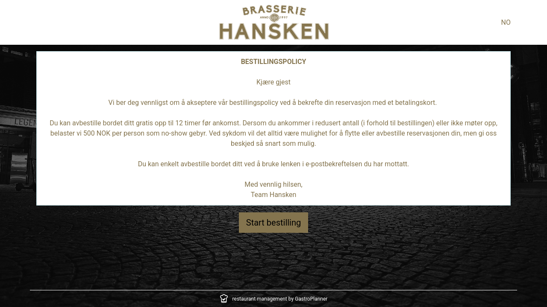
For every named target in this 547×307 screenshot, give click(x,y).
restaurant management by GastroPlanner (280, 299)
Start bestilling (273, 222)
